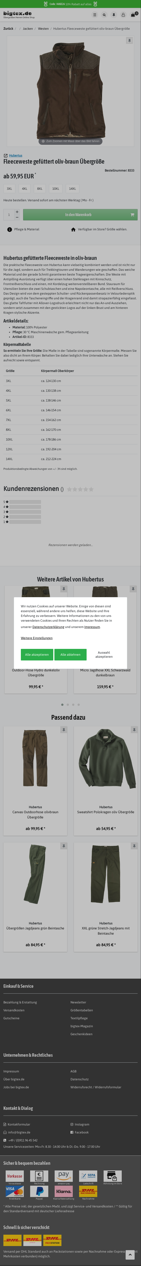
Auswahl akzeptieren (104, 654)
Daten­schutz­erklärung (48, 627)
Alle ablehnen (70, 654)
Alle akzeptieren (37, 654)
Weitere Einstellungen (37, 638)
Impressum (92, 627)
